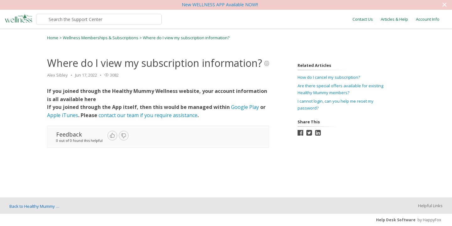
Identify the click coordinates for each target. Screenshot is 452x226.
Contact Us (362, 19)
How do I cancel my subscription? (329, 77)
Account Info (427, 19)
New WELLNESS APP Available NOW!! (220, 5)
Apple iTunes (62, 115)
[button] (444, 5)
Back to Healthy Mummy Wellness (36, 206)
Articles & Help (394, 19)
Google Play (245, 107)
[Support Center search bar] (99, 19)
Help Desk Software (396, 220)
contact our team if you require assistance (148, 115)
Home (52, 37)
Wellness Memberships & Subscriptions (101, 37)
